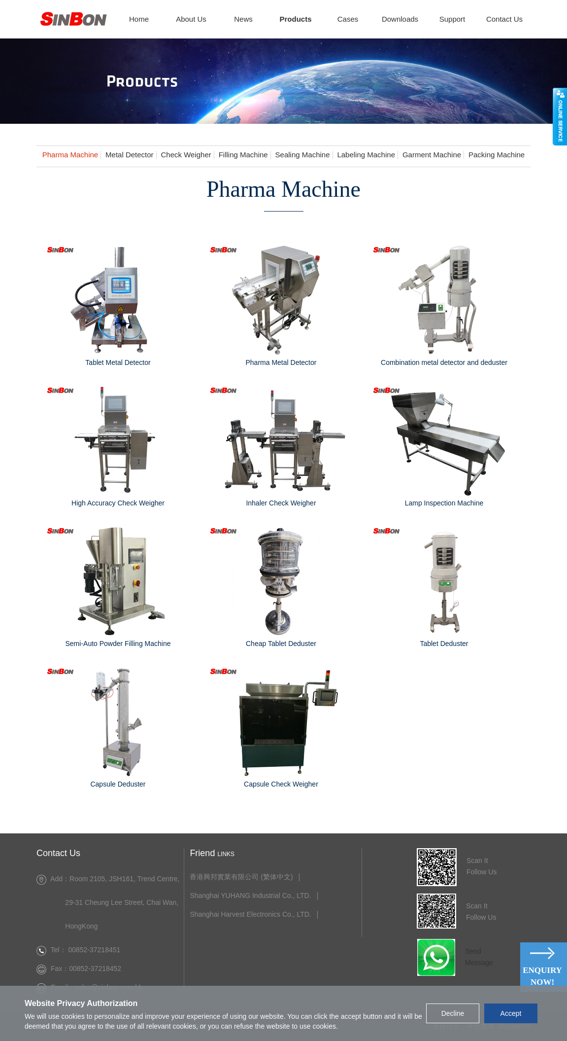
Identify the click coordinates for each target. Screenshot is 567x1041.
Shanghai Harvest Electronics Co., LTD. (250, 914)
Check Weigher (186, 155)
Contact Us (504, 19)
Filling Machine (243, 155)
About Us (191, 19)
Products (295, 19)
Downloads (400, 19)
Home (139, 19)
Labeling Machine (366, 155)
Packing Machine (496, 155)
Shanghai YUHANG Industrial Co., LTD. (250, 895)
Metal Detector (129, 155)
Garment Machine (431, 155)
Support (452, 19)
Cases (348, 19)
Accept (511, 1013)
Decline (453, 1013)
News (243, 19)
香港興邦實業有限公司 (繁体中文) (241, 877)
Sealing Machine (302, 155)
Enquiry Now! (542, 976)
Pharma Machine (70, 155)
